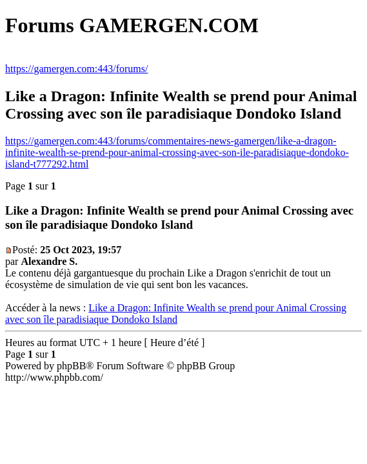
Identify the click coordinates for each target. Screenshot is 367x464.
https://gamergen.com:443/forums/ (76, 68)
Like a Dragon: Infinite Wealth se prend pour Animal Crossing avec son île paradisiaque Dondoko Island (175, 313)
